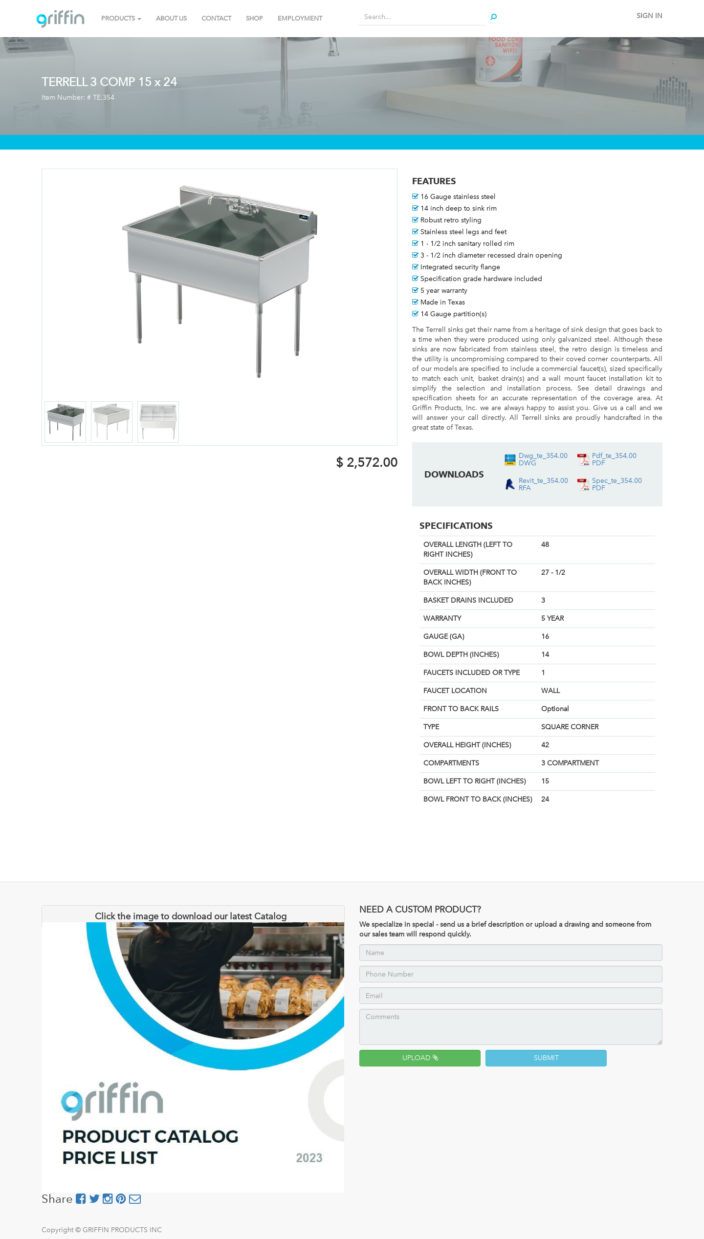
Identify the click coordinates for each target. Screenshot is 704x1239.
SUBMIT (546, 1058)
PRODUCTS (121, 18)
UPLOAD (420, 1058)
